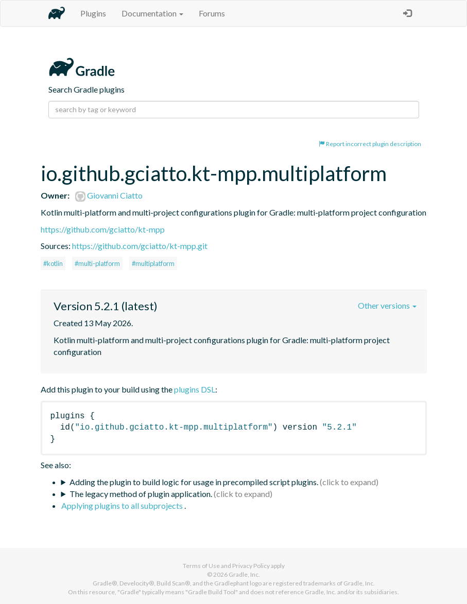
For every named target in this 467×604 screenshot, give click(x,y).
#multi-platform (97, 263)
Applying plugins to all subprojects (122, 505)
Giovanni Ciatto (109, 195)
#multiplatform (153, 263)
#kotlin (53, 263)
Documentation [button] (152, 13)
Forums (212, 13)
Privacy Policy (251, 566)
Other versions (387, 305)
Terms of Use (201, 566)
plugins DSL (194, 389)
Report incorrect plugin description (370, 144)
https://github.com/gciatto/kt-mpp (103, 229)
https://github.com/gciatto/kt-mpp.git (139, 246)
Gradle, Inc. (244, 574)
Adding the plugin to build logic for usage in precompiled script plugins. (194, 482)
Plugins (93, 13)
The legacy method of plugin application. (141, 494)
